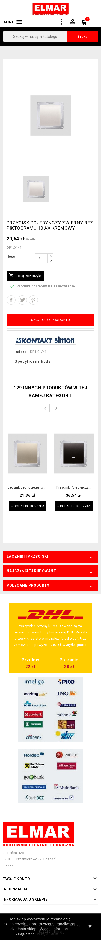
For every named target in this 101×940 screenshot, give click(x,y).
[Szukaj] (50, 36)
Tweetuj (22, 300)
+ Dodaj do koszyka (27, 506)
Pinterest (33, 300)
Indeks (20, 352)
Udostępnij (11, 300)
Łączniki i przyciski (27, 556)
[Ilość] (41, 258)
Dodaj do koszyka (25, 275)
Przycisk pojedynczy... (73, 487)
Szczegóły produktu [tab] (50, 320)
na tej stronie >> (49, 933)
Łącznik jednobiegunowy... (27, 487)
